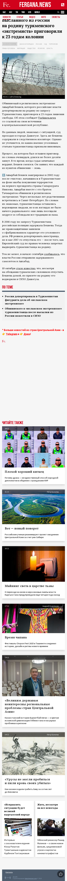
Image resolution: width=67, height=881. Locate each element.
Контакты (9, 872)
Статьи (20, 17)
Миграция (21, 48)
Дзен (27, 334)
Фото (43, 17)
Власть (50, 48)
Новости (7, 17)
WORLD (37, 12)
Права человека (8, 48)
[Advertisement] (33, 386)
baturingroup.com (31, 878)
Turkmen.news (47, 117)
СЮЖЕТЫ (56, 17)
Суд (45, 44)
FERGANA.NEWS (35, 5)
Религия (41, 48)
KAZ (4, 12)
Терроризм (53, 44)
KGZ (10, 12)
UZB (29, 12)
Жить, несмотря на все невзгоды (47, 806)
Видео (32, 17)
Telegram (11, 334)
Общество (31, 48)
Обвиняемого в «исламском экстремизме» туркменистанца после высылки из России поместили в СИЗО (33, 312)
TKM (23, 12)
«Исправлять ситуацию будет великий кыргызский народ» (17, 809)
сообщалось (51, 254)
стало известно (25, 268)
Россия (39, 44)
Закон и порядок (26, 44)
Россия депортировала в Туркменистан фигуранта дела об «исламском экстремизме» (31, 300)
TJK (17, 12)
